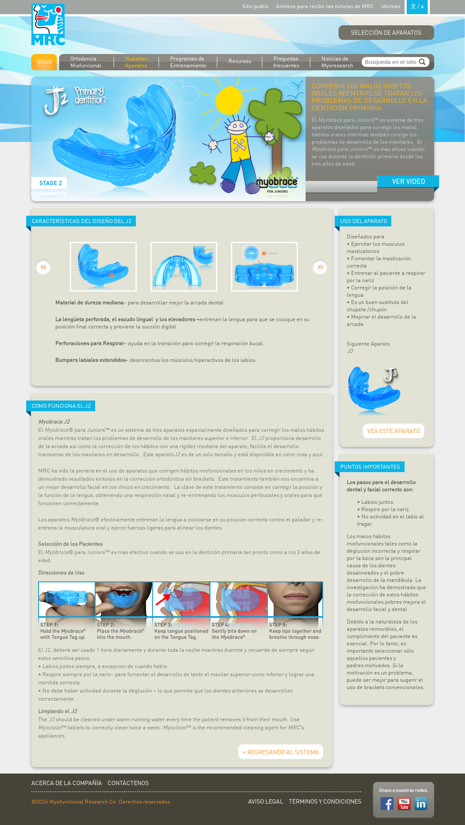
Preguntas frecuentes (286, 62)
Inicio (44, 62)
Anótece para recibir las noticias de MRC (325, 6)
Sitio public (255, 6)
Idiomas (405, 6)
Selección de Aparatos (386, 33)
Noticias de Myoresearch (337, 62)
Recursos (239, 61)
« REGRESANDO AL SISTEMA (281, 753)
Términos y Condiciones (325, 802)
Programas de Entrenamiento (188, 62)
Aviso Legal (265, 802)
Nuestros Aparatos (136, 62)
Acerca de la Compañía (66, 783)
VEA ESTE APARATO (393, 431)
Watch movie (408, 183)
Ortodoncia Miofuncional (86, 62)
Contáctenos (128, 783)
